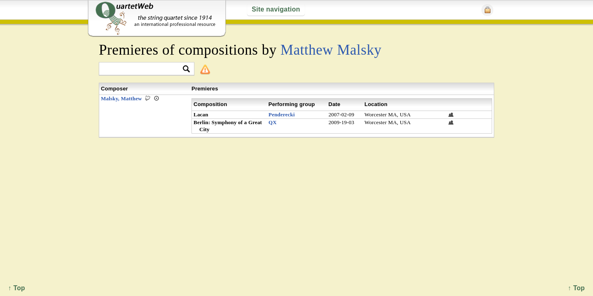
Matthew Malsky (331, 50)
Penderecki (281, 114)
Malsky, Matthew (121, 98)
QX (272, 122)
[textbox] (143, 69)
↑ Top (576, 287)
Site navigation (276, 9)
